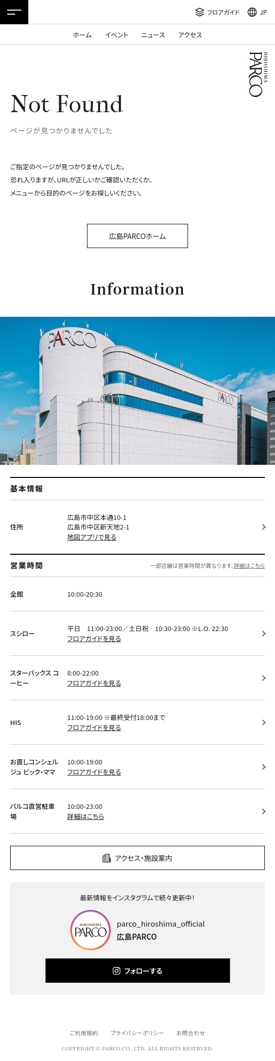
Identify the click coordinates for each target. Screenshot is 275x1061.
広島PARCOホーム (137, 236)
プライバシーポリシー (137, 1033)
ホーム (82, 34)
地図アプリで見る (91, 537)
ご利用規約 (84, 1033)
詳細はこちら (249, 565)
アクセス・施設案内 (143, 858)
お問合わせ (190, 1033)
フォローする (143, 971)
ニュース (153, 34)
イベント (116, 34)
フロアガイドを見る (94, 638)
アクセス (190, 34)
